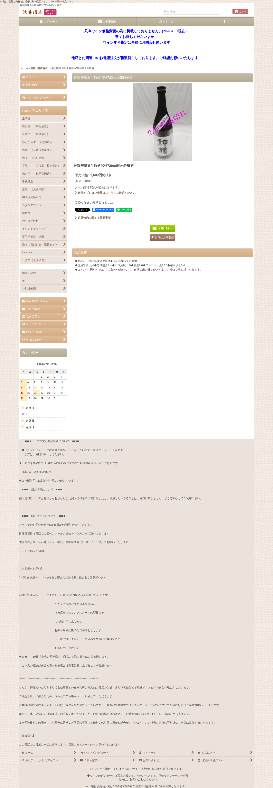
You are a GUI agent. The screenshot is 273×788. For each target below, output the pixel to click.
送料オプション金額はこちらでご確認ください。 (106, 192)
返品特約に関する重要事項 (93, 217)
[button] (224, 22)
